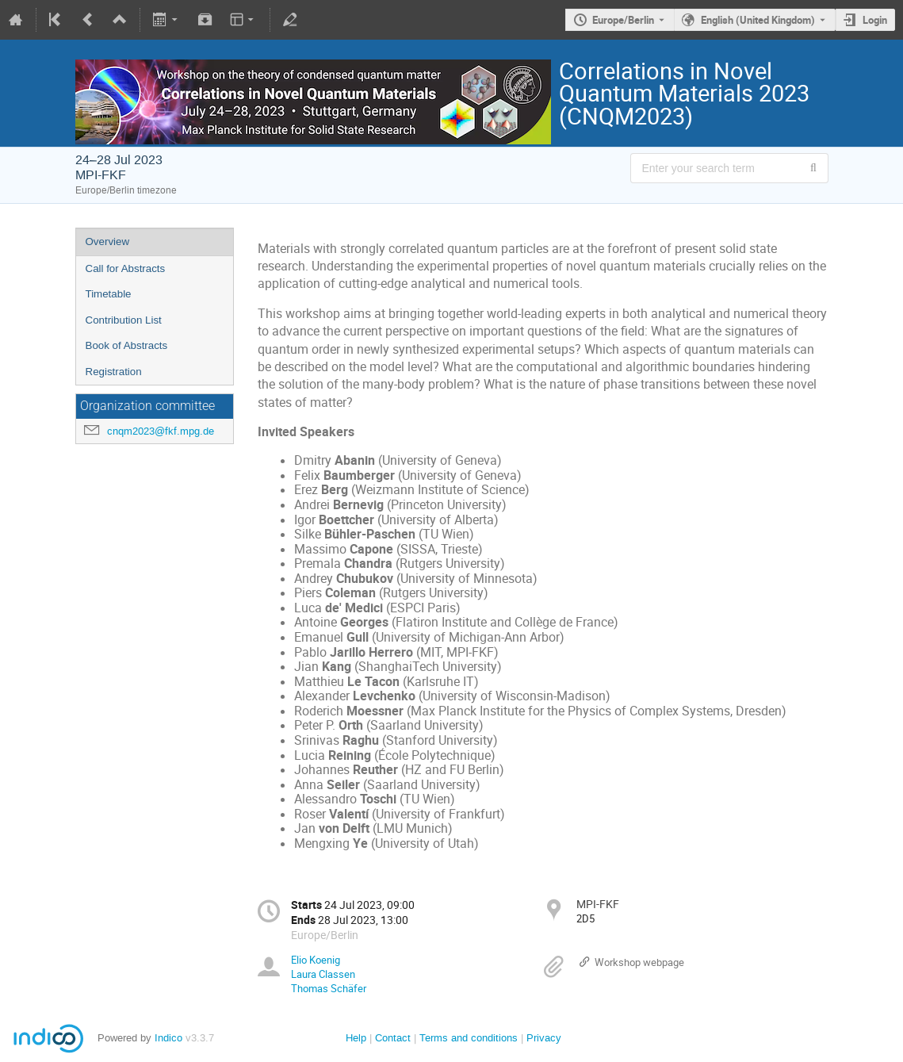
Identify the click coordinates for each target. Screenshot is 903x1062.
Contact (393, 1038)
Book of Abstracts (127, 345)
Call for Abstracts (126, 268)
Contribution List (124, 320)
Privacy (543, 1038)
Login (875, 20)
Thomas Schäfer (328, 988)
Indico (168, 1038)
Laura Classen (323, 974)
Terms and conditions (468, 1038)
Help (356, 1038)
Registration (114, 372)
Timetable (109, 294)
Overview (108, 241)
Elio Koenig (315, 960)
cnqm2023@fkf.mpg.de (160, 431)
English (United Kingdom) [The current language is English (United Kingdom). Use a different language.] (758, 20)
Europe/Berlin (623, 20)
